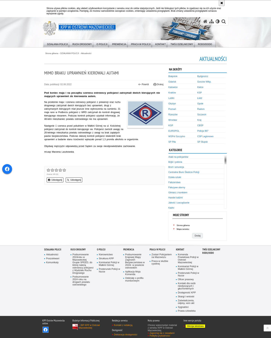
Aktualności (86, 53)
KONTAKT (180, 249)
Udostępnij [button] (55, 180)
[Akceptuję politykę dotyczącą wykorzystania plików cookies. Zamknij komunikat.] (222, 3)
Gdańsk (172, 81)
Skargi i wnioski (186, 296)
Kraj (199, 120)
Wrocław (172, 120)
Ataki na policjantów (178, 157)
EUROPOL (174, 131)
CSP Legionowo (205, 136)
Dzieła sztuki (174, 177)
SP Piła (172, 142)
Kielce (200, 87)
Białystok (172, 76)
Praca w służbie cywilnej (159, 262)
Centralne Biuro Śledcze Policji (183, 172)
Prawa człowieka (187, 311)
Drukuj (158, 84)
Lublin (171, 98)
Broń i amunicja (176, 167)
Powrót (143, 84)
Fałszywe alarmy (176, 187)
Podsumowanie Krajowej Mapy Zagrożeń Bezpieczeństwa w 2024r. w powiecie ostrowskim (135, 261)
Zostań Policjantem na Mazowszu (161, 255)
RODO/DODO (208, 253)
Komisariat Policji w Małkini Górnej (109, 263)
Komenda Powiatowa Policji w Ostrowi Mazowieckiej (188, 258)
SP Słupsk (202, 142)
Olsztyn (172, 103)
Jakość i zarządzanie (178, 202)
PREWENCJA (128, 249)
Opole (200, 103)
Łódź (199, 98)
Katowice (173, 87)
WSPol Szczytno (176, 136)
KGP (170, 125)
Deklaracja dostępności (125, 334)
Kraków (172, 92)
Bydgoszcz (202, 76)
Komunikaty (52, 262)
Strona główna (51, 53)
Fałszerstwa (174, 182)
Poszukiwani (52, 258)
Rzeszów (173, 114)
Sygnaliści (183, 307)
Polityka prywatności (160, 335)
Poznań (172, 109)
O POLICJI (101, 249)
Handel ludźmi (175, 197)
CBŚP (200, 125)
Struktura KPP (106, 258)
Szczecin (201, 114)
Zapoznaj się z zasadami (162, 333)
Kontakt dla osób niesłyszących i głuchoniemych (187, 286)
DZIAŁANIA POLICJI (69, 53)
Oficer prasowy (186, 279)
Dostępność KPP (187, 292)
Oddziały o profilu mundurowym (134, 279)
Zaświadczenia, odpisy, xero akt (186, 301)
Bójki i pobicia (175, 162)
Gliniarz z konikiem (177, 192)
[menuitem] (57, 43)
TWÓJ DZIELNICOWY (211, 249)
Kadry (171, 207)
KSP (199, 92)
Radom (201, 109)
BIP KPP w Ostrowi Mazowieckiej (89, 326)
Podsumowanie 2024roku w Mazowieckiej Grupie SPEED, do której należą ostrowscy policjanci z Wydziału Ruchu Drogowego (83, 263)
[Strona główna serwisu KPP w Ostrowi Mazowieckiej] (205, 21)
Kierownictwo (106, 254)
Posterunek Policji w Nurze (109, 270)
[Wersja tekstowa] (218, 21)
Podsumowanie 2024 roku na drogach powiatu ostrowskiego (81, 281)
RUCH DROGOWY (78, 249)
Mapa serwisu (183, 229)
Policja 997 (202, 131)
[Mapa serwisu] (211, 21)
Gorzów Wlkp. (204, 81)
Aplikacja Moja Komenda (132, 273)
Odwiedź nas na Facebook (46, 330)
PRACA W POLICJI (157, 249)
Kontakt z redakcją (123, 325)
